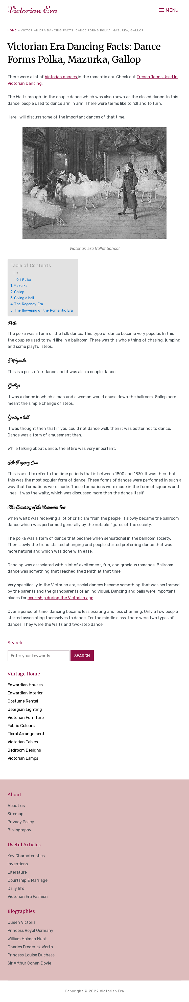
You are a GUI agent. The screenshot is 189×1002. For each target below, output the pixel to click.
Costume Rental (23, 701)
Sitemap (15, 813)
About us (16, 805)
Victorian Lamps (23, 758)
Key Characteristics (26, 855)
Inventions (18, 863)
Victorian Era (33, 10)
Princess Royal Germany (30, 930)
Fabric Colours (21, 725)
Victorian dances (61, 76)
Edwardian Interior (25, 693)
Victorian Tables (23, 741)
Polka (26, 279)
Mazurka (20, 285)
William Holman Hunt (27, 938)
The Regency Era (28, 304)
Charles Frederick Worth (30, 947)
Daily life (16, 888)
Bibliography (19, 830)
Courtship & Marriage (28, 880)
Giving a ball (24, 298)
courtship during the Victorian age (60, 597)
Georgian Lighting (25, 709)
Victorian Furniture (26, 717)
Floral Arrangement (26, 733)
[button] (168, 10)
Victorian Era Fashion (28, 896)
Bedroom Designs (24, 750)
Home (12, 30)
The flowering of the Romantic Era (43, 310)
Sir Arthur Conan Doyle (29, 963)
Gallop (19, 292)
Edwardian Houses (25, 685)
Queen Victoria (22, 922)
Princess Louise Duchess (31, 955)
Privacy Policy (21, 821)
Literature (17, 872)
